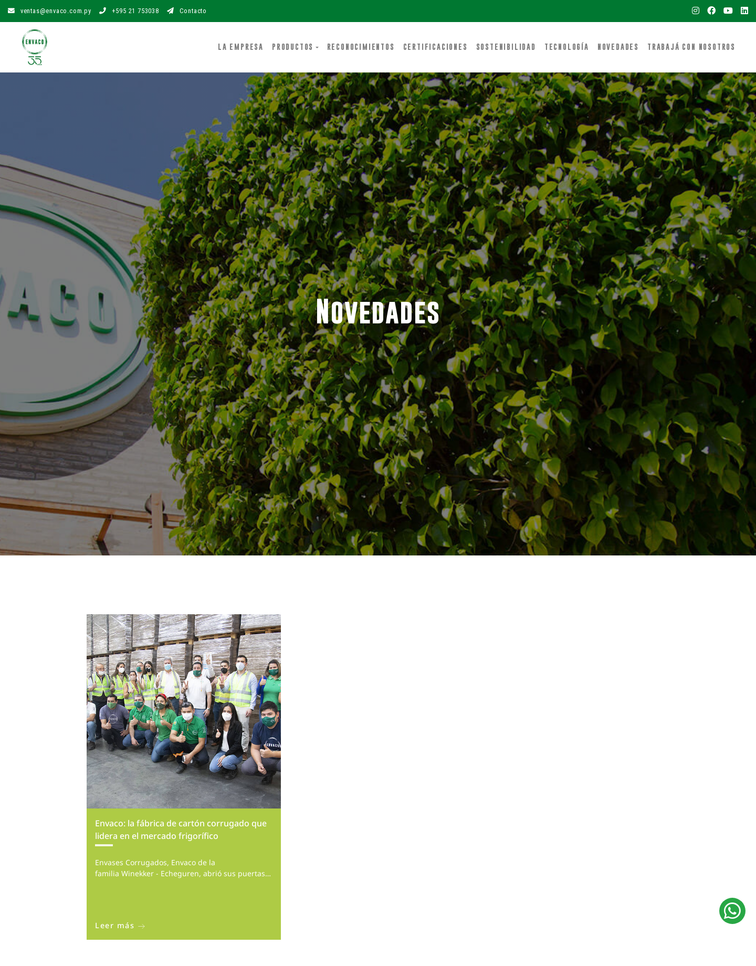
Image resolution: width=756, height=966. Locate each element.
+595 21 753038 (129, 11)
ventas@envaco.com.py (49, 11)
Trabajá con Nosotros (691, 46)
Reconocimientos (361, 46)
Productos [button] (292, 46)
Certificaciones (435, 46)
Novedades (618, 46)
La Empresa (243, 46)
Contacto (187, 11)
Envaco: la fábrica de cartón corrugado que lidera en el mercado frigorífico (181, 829)
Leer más (120, 925)
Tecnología (566, 46)
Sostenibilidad (506, 46)
